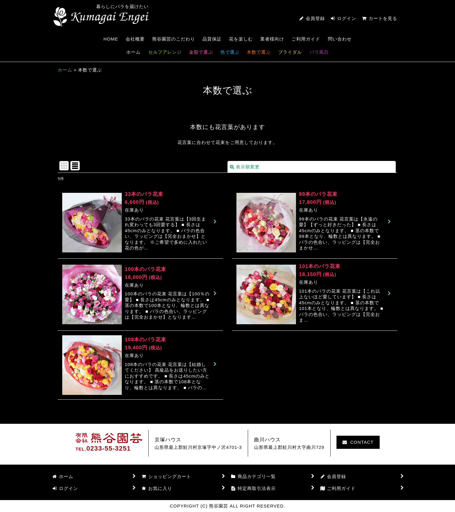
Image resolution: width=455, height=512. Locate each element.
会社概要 (135, 38)
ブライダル (290, 52)
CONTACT (357, 442)
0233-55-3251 (108, 448)
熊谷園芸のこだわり (173, 38)
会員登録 (315, 18)
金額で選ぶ (201, 52)
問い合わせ (340, 38)
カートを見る (379, 18)
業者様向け (272, 38)
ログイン (346, 18)
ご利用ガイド (306, 38)
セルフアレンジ (165, 52)
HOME (110, 38)
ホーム (133, 52)
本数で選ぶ (259, 52)
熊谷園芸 (101, 17)
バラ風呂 (319, 52)
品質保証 (212, 38)
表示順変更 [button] (245, 166)
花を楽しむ (241, 38)
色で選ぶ (229, 52)
